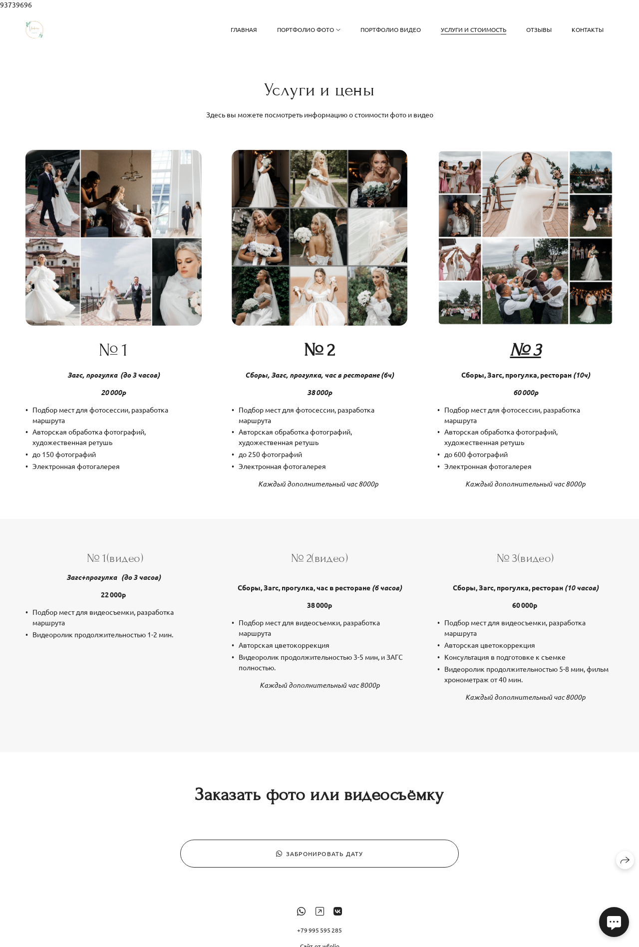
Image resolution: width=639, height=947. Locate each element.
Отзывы (539, 29)
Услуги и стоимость (473, 29)
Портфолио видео (390, 29)
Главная (244, 29)
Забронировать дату (319, 860)
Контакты (588, 29)
